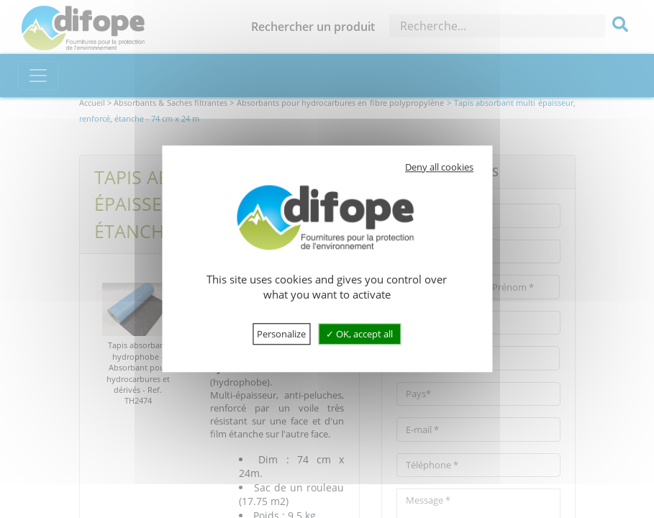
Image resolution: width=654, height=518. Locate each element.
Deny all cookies (439, 166)
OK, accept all (359, 334)
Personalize (281, 334)
